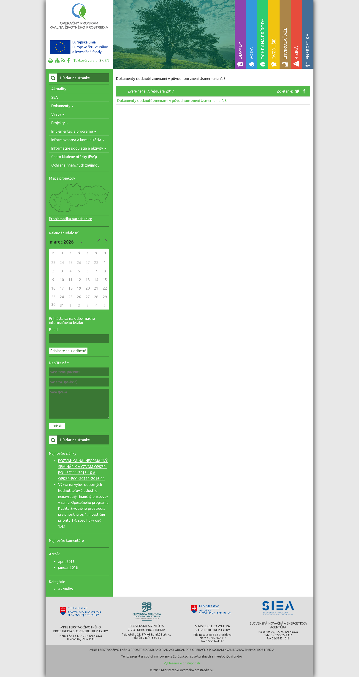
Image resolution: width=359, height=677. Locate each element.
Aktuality (58, 89)
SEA (54, 97)
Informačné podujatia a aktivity (78, 148)
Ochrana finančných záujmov (75, 165)
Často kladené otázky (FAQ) (74, 157)
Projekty (59, 123)
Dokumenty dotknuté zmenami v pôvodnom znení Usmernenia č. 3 (172, 101)
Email (53, 330)
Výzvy (57, 114)
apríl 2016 (66, 561)
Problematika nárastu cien (70, 219)
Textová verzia (85, 60)
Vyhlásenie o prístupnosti (182, 663)
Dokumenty (62, 106)
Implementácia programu (73, 131)
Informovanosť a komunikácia (77, 140)
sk (101, 60)
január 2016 (68, 567)
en (107, 60)
